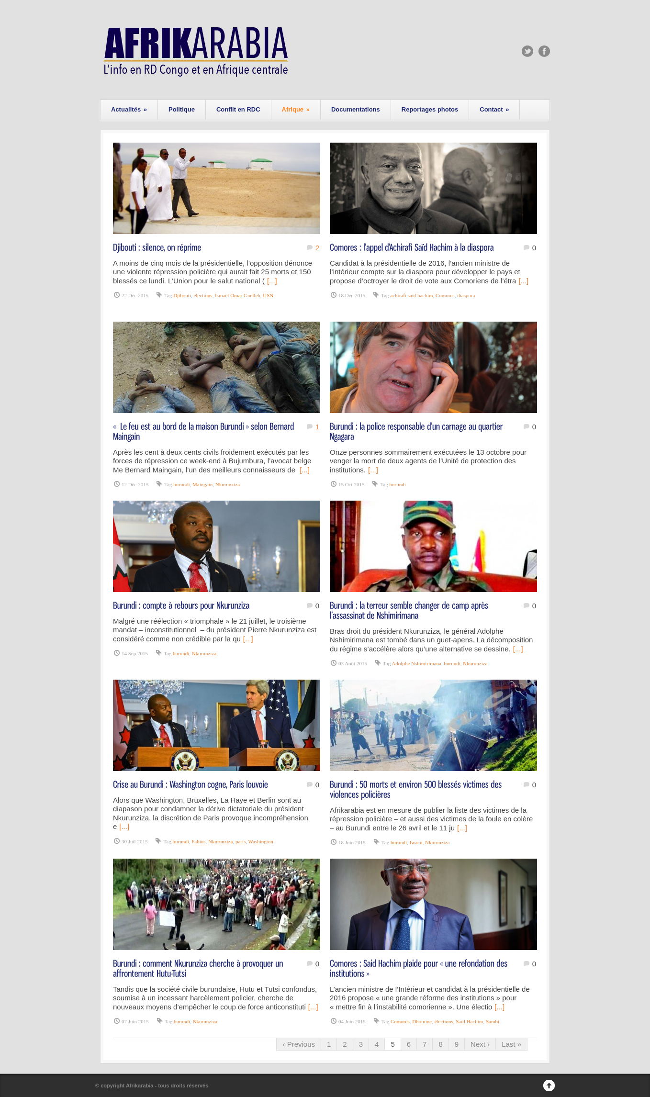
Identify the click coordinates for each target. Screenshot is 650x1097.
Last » (511, 1044)
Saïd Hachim (469, 1021)
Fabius (198, 841)
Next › (480, 1044)
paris (240, 841)
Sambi (492, 1021)
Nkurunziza (227, 484)
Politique (181, 109)
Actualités (129, 109)
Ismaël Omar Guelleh (237, 295)
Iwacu (416, 842)
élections (202, 295)
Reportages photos (430, 109)
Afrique (296, 109)
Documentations (355, 109)
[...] (272, 281)
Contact (494, 109)
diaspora (466, 295)
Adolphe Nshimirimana (416, 663)
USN (268, 295)
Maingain (202, 484)
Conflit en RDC (238, 109)
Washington (260, 841)
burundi (181, 484)
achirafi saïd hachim (411, 295)
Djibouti (182, 295)
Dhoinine (422, 1021)
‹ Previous (298, 1044)
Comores (445, 295)
